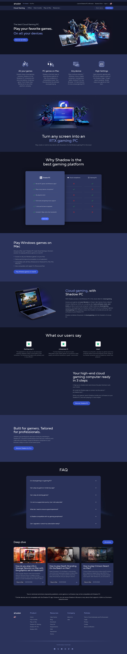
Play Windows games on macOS (26, 272)
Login (106, 3)
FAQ (51, 629)
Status (52, 634)
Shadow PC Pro (34, 626)
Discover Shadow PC (81, 403)
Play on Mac (47, 8)
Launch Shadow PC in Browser (85, 3)
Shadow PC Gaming (35, 624)
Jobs (68, 619)
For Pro (32, 3)
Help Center (53, 617)
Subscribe (45, 218)
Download (53, 622)
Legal (85, 619)
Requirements (54, 626)
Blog (51, 619)
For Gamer (26, 3)
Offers (30, 8)
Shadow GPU (33, 629)
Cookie (86, 624)
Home (31, 617)
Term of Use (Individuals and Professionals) (96, 617)
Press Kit (52, 624)
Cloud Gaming (19, 8)
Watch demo (99, 8)
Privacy (86, 622)
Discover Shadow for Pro (23, 448)
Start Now (109, 8)
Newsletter (53, 631)
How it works (38, 8)
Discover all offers (21, 40)
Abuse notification (89, 626)
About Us (70, 617)
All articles (107, 542)
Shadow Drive (99, 3)
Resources (57, 8)
